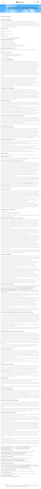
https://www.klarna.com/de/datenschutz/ (7, 288)
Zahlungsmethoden (8, 486)
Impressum (30, 485)
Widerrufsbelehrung (21, 486)
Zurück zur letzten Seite (34, 8)
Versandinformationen (15, 486)
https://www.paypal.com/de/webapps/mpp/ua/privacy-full (26, 286)
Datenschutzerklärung (23, 485)
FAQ (27, 486)
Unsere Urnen (11, 485)
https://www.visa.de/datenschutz (24, 289)
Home (17, 9)
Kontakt (28, 485)
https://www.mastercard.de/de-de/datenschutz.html (9, 290)
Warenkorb (34, 485)
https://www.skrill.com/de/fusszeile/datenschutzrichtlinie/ (24, 288)
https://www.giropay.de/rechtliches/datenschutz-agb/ (9, 289)
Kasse (37, 485)
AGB (25, 486)
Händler (18, 485)
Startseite (7, 485)
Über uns (15, 485)
